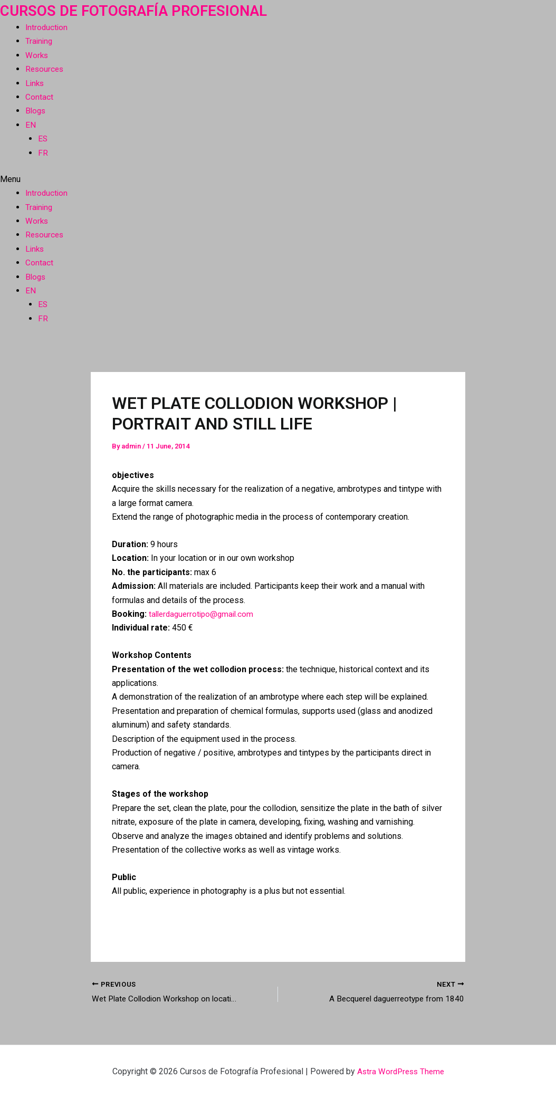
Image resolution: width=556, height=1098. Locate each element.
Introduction (47, 27)
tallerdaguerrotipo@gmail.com (204, 614)
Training (39, 41)
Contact (39, 97)
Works (37, 55)
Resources (45, 69)
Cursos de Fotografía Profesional (143, 10)
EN (30, 125)
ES (43, 138)
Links (35, 83)
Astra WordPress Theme (400, 1071)
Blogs (36, 111)
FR (43, 153)
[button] (278, 179)
